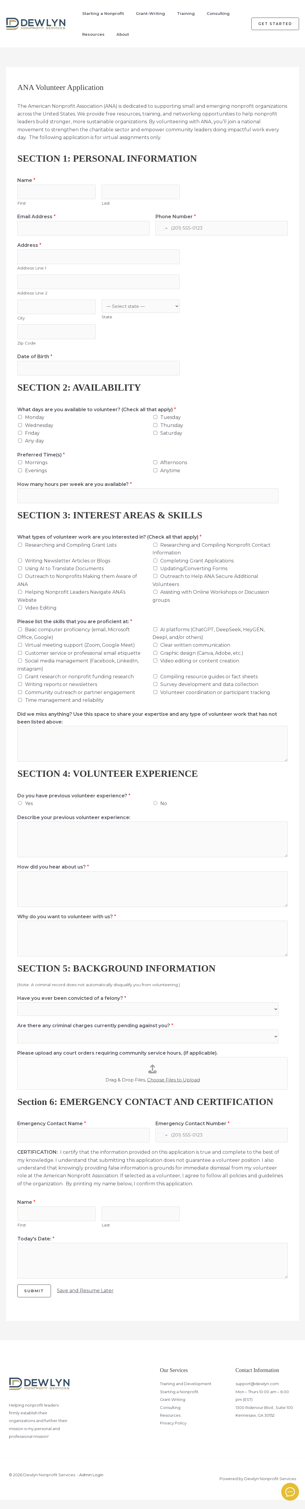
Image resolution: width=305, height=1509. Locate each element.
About (116, 34)
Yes (29, 810)
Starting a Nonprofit (97, 13)
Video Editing (41, 615)
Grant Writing (172, 1409)
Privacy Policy (173, 1432)
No (163, 810)
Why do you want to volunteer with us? (66, 923)
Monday (34, 423)
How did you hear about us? (53, 874)
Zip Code (26, 348)
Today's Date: (36, 1248)
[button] (275, 24)
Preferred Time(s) (41, 461)
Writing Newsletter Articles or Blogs (67, 567)
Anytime (170, 476)
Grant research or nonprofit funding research (79, 683)
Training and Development (185, 1393)
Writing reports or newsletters (61, 691)
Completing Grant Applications (197, 567)
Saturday (171, 439)
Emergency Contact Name (51, 1131)
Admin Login (91, 1484)
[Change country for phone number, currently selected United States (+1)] (162, 229)
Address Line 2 (32, 296)
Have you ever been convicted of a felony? (71, 1005)
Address (29, 247)
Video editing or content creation (199, 668)
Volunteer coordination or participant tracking (215, 699)
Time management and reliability (64, 707)
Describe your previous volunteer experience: (73, 824)
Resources (88, 34)
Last (106, 204)
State (107, 320)
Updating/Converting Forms (193, 575)
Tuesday (170, 423)
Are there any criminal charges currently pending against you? (95, 1033)
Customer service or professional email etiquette (83, 660)
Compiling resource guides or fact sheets (209, 683)
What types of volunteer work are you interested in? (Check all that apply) (109, 544)
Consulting (208, 13)
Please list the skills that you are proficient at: (74, 628)
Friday (32, 439)
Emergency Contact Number (192, 1131)
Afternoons (173, 468)
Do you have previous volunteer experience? (73, 802)
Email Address (36, 217)
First (21, 204)
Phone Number (175, 217)
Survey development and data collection (209, 691)
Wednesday (39, 431)
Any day (34, 447)
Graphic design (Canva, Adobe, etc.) (201, 660)
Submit (34, 1300)
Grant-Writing (143, 13)
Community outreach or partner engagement (80, 699)
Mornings (36, 468)
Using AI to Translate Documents (64, 575)
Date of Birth (34, 362)
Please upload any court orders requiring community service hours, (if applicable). (117, 1061)
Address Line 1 (31, 270)
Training (178, 13)
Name (26, 180)
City (21, 322)
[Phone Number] (221, 229)
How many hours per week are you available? (74, 490)
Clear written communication (195, 652)
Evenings (36, 476)
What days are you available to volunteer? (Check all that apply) (96, 415)
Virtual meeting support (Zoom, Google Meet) (80, 652)
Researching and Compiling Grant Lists (70, 552)
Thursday (171, 431)
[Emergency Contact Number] (221, 1143)
